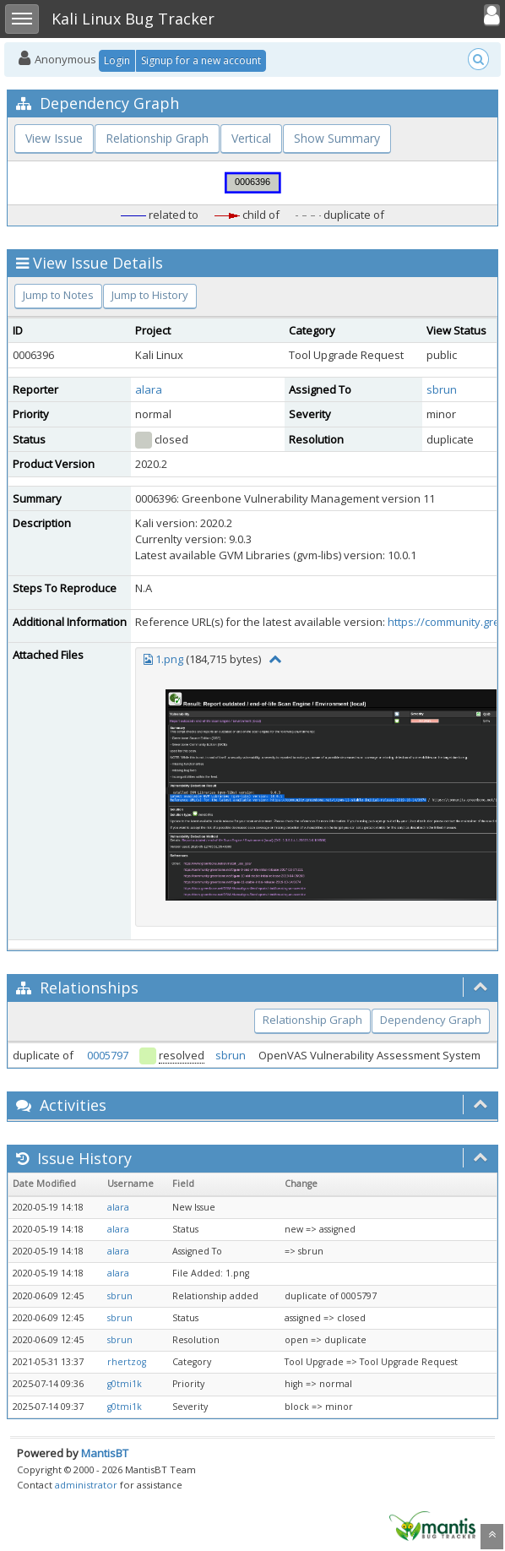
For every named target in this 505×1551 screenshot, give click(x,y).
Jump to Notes (58, 294)
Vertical (251, 138)
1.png (169, 659)
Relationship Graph (157, 138)
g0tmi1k (124, 1384)
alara (148, 389)
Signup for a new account (201, 60)
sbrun (441, 389)
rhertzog (126, 1362)
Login (117, 60)
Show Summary (337, 138)
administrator (86, 1484)
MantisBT (104, 1453)
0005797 (107, 1055)
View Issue (54, 138)
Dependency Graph (430, 1019)
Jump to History (149, 294)
